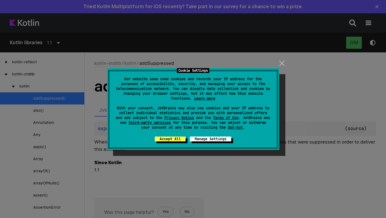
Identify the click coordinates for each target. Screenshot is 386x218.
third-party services (149, 122)
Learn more (204, 98)
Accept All (170, 139)
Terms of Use (225, 117)
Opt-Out (235, 127)
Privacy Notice (179, 117)
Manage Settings (210, 139)
